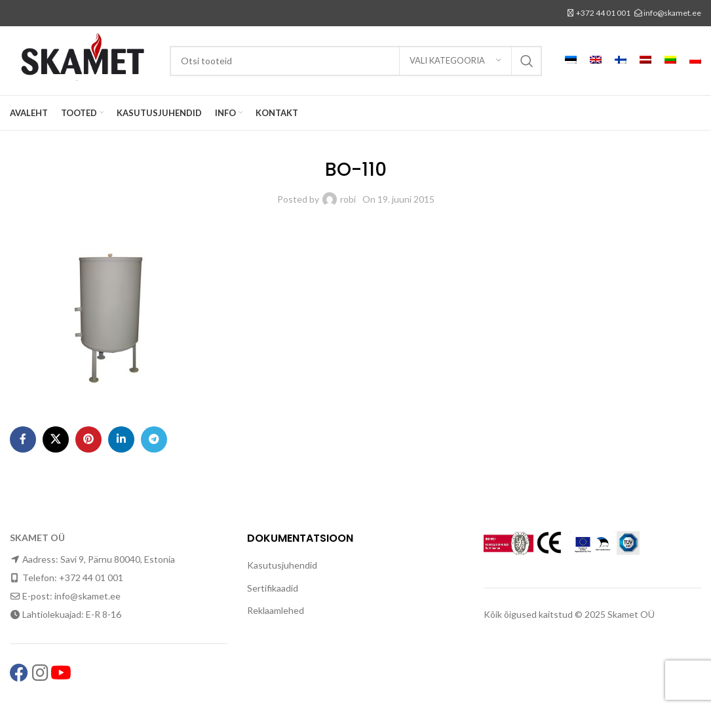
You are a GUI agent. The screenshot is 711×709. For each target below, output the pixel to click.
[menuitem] (571, 61)
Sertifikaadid (272, 588)
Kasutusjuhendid (282, 565)
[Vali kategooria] (455, 61)
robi (348, 199)
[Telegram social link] (154, 439)
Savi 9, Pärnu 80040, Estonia (117, 559)
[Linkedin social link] (121, 439)
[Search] (356, 61)
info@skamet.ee (672, 13)
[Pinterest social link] (88, 439)
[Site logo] (83, 59)
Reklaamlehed (275, 610)
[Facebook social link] (23, 439)
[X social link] (56, 439)
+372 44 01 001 (603, 13)
